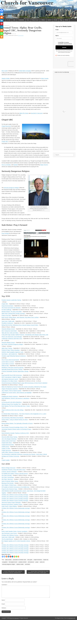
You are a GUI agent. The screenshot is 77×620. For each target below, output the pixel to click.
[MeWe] (12, 556)
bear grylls (29, 559)
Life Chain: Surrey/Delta (8, 477)
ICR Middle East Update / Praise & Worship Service (15, 473)
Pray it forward (5, 233)
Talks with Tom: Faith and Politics (10, 332)
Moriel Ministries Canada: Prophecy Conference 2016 (15, 433)
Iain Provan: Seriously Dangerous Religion (12, 344)
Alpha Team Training (7, 348)
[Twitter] (4, 556)
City (28, 20)
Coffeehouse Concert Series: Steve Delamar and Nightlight (17, 392)
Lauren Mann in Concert (8, 361)
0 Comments (20, 35)
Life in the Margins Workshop (9, 439)
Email (3, 604)
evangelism (4, 562)
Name (3, 600)
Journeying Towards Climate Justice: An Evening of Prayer (16, 429)
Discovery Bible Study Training (9, 437)
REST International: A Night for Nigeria (11, 377)
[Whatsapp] (16, 556)
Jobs (14, 20)
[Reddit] (6, 556)
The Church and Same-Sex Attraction (11, 307)
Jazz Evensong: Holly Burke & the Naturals (12, 417)
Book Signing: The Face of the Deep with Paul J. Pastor (16, 406)
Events (9, 20)
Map (61, 20)
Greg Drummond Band (7, 305)
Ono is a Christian (6, 164)
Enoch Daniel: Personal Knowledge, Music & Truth (14, 427)
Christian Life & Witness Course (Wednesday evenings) (16, 508)
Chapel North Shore (7, 442)
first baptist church (13, 562)
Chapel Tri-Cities (6, 448)
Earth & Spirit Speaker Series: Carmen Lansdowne (14, 531)
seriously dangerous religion (8, 564)
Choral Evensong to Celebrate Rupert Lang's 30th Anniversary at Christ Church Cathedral (24, 383)
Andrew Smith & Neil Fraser (9, 440)
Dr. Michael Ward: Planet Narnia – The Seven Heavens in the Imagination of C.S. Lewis (24, 413)
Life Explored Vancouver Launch (10, 379)
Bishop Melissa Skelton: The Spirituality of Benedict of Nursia (17, 423)
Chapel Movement (6, 126)
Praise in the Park (6, 315)
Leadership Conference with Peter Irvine (12, 338)
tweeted (16, 164)
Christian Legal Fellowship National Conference (14, 356)
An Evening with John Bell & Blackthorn (12, 402)
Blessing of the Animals (7, 483)
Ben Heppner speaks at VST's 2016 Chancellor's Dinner (16, 541)
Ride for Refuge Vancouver (8, 467)
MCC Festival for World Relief (9, 331)
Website (4, 608)
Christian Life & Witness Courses (10, 535)
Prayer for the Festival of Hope (9, 489)
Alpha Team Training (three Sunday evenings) (13, 313)
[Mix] (14, 556)
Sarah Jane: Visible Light (8, 321)
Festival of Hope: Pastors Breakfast (11, 350)
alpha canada (8, 559)
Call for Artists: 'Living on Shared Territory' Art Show (15, 419)
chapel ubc (45, 559)
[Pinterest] (10, 556)
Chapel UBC (5, 141)
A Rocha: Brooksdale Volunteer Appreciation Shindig (15, 371)
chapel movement (38, 559)
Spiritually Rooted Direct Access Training (12, 369)
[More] (18, 556)
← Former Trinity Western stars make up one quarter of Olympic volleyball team (12, 572)
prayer (37, 562)
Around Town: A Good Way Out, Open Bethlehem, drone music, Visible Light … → (38, 572)
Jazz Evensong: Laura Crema (9, 533)
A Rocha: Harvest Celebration (9, 471)
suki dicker (27, 564)
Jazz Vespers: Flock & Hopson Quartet (11, 390)
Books (55, 20)
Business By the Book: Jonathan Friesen (12, 504)
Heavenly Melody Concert (8, 329)
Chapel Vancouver (6, 450)
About (66, 20)
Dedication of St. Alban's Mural (9, 381)
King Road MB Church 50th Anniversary (12, 375)
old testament (31, 562)
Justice (50, 20)
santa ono (42, 562)
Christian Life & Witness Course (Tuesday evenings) (15, 494)
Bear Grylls (4, 70)
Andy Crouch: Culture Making (9, 506)
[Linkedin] (8, 556)
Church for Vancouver (14, 618)
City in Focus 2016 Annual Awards (10, 359)
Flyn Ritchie (5, 35)
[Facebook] (2, 556)
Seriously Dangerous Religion (11, 187)
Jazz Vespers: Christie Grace (9, 485)
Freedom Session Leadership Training (11, 300)
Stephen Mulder (6, 78)
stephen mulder (20, 564)
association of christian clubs (19, 559)
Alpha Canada (44, 78)
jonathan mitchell (22, 562)
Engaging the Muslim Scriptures (10, 396)
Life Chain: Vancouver (7, 479)
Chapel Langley (6, 460)
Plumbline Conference (7, 323)
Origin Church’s (44, 164)
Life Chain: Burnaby (7, 475)
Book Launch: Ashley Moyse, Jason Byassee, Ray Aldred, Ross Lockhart (20, 317)
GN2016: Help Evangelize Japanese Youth (12, 352)
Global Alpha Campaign (25, 70)
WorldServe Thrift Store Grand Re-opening (12, 367)
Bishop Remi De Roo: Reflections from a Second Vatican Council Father (20, 325)
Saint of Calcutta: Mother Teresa (10, 481)
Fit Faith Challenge (6, 309)
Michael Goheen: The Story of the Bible (12, 311)
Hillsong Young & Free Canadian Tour (11, 404)
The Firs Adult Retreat (7, 539)
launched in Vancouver (37, 113)
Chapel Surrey (5, 446)
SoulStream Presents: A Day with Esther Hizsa (13, 469)
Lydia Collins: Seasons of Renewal (10, 452)
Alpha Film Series (23, 113)
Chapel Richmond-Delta (8, 444)
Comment (4, 584)
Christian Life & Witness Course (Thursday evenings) (15, 545)
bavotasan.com (72, 618)
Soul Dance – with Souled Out (9, 354)
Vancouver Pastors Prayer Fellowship (11, 502)
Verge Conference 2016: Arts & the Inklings (13, 410)
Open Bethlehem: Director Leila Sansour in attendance (15, 398)
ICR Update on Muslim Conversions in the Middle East (15, 487)
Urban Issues (35, 20)
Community (21, 20)
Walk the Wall (5, 365)
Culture (43, 20)
